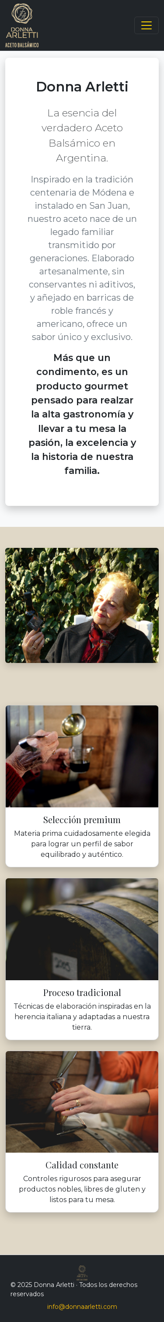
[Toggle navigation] (146, 25)
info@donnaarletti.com (82, 1307)
